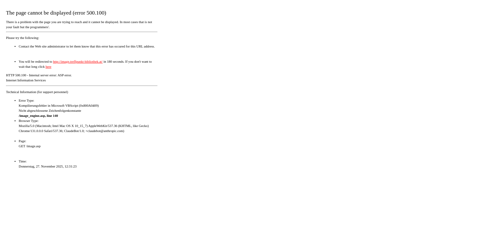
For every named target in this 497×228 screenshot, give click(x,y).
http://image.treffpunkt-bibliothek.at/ (78, 61)
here (48, 66)
